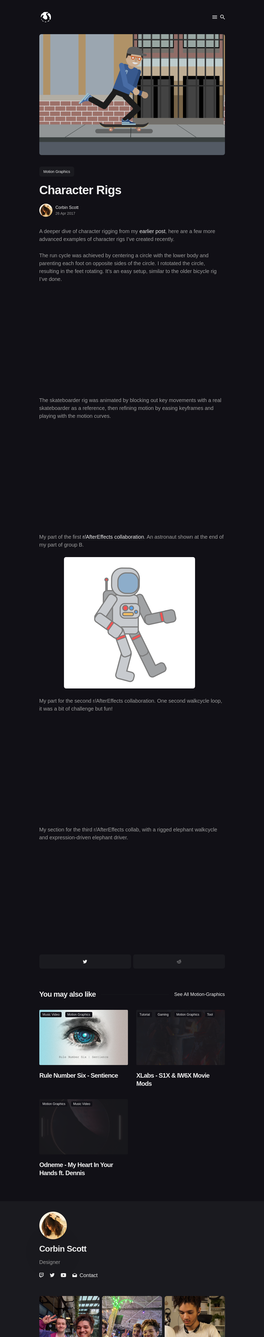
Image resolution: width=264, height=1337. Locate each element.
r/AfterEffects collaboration (113, 537)
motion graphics (57, 171)
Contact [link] (85, 1275)
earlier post (152, 231)
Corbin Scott (67, 207)
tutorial (144, 1014)
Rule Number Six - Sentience (78, 1075)
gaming (163, 1014)
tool (210, 1014)
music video (51, 1014)
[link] (42, 1275)
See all (199, 994)
